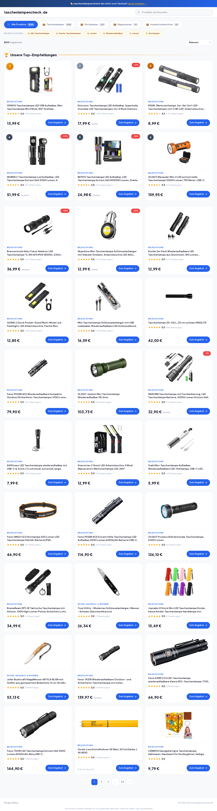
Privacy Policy (11, 802)
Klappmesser (125, 25)
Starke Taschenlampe (68, 33)
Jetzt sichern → (137, 3)
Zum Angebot (57, 122)
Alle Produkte (21, 25)
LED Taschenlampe (38, 33)
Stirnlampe (153, 33)
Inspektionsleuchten (162, 25)
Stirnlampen (92, 25)
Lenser (134, 33)
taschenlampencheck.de (25, 12)
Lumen (92, 33)
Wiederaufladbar (113, 33)
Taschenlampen (57, 25)
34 (122, 781)
